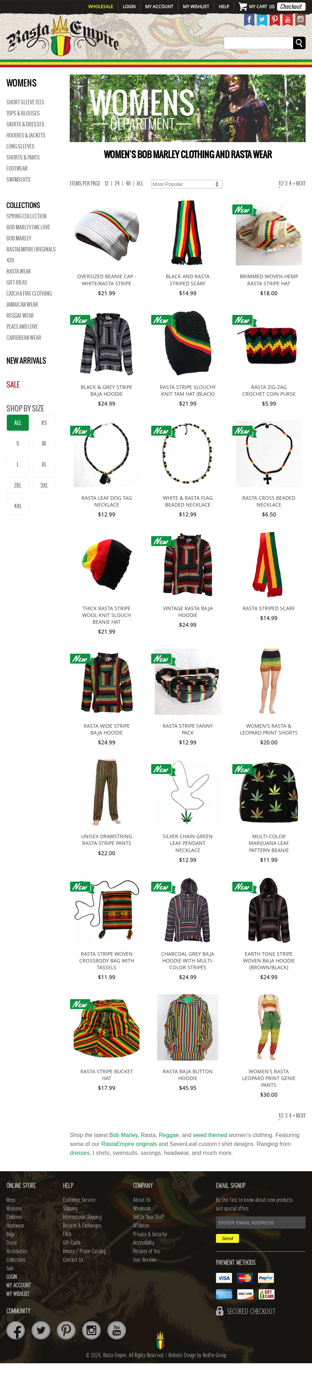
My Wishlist (196, 6)
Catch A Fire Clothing (29, 305)
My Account (159, 6)
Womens (14, 1220)
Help (224, 6)
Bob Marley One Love (28, 239)
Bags (179, 66)
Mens (56, 66)
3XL (44, 497)
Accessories (235, 66)
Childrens (14, 1229)
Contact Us (73, 1272)
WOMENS (81, 66)
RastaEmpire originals (129, 1156)
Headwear (15, 1237)
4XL (18, 518)
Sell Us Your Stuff (148, 1229)
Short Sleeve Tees (25, 114)
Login (129, 6)
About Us (141, 1212)
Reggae (169, 1147)
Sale (304, 66)
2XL (17, 497)
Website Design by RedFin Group (197, 1367)
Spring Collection (26, 228)
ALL (17, 434)
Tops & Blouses (23, 125)
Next (300, 195)
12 (107, 195)
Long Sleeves (20, 158)
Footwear (17, 180)
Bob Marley (123, 1147)
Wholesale (100, 6)
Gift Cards (72, 1254)
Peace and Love (22, 338)
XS (44, 434)
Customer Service (79, 1212)
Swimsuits (18, 191)
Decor (202, 66)
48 (128, 195)
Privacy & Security (150, 1246)
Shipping (70, 1220)
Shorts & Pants (23, 169)
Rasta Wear (18, 283)
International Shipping (82, 1229)
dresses (80, 1165)
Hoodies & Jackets (26, 147)
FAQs (67, 1246)
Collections (278, 66)
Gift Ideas (16, 294)
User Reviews (145, 1272)
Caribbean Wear (23, 349)
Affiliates (141, 1237)
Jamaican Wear (22, 316)
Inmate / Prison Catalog (84, 1263)
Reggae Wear (20, 327)
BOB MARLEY (18, 250)
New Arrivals (22, 66)
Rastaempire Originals (31, 261)
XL (44, 476)
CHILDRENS (114, 66)
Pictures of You (146, 1263)
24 (117, 195)
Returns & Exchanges (82, 1237)
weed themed (210, 1147)
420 (10, 272)
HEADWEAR (151, 66)
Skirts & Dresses (25, 136)
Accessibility (143, 1254)
